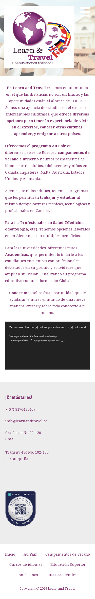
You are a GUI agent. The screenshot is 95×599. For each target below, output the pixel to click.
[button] (87, 9)
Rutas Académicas (62, 575)
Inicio (10, 554)
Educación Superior (68, 564)
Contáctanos (27, 575)
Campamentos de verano (67, 554)
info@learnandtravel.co (26, 421)
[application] (47, 346)
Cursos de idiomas (25, 564)
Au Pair (30, 554)
